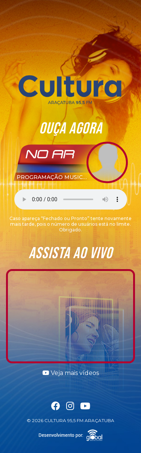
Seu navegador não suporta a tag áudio (70, 199)
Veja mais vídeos (70, 372)
